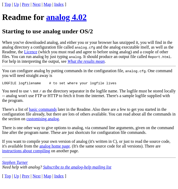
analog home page (54, 147)
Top (7, 4)
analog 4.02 (66, 17)
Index (59, 4)
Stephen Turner (15, 163)
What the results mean (86, 61)
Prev (26, 4)
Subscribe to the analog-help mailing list (77, 168)
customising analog (42, 119)
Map (47, 4)
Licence (30, 52)
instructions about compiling (26, 151)
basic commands (43, 110)
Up (16, 4)
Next (36, 4)
